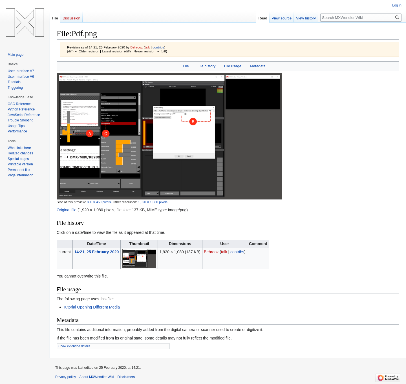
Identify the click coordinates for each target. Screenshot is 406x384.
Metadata (257, 66)
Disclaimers (126, 377)
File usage (232, 66)
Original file (66, 210)
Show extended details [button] (74, 346)
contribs (158, 47)
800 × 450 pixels (99, 202)
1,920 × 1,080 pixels (152, 202)
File (186, 66)
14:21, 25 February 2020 (96, 252)
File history (206, 66)
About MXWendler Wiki (96, 377)
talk (147, 47)
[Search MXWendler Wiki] (360, 18)
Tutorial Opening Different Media (91, 307)
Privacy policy (65, 377)
